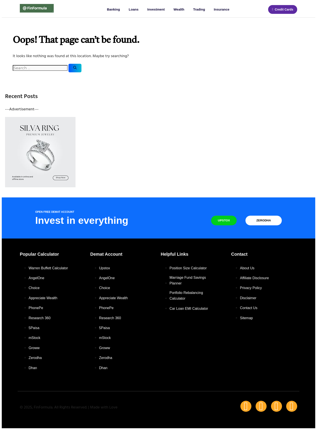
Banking (113, 9)
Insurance (221, 9)
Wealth (178, 9)
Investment (156, 9)
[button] (282, 9)
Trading (199, 9)
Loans (133, 9)
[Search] (74, 68)
